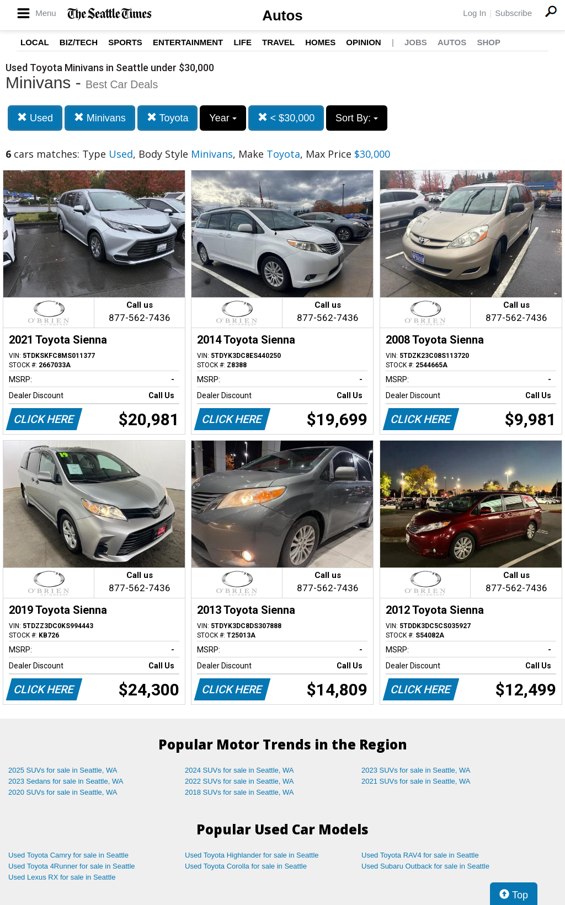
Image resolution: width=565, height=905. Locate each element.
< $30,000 (286, 118)
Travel (278, 42)
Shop (488, 42)
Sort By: (356, 118)
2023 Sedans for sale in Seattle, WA (65, 781)
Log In (474, 13)
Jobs (415, 42)
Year (222, 118)
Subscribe (513, 13)
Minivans (100, 118)
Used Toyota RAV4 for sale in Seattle (420, 855)
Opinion (363, 42)
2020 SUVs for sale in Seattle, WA (63, 792)
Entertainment (188, 42)
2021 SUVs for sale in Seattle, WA (416, 781)
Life (242, 42)
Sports (125, 42)
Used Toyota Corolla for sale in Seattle (246, 866)
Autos (282, 15)
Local (34, 42)
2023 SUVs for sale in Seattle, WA (416, 770)
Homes (320, 42)
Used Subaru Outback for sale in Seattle (425, 866)
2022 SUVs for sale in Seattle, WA (239, 781)
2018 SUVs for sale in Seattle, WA (239, 792)
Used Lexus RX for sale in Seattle (61, 877)
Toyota (168, 118)
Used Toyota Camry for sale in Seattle (68, 855)
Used (35, 118)
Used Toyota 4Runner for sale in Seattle (71, 866)
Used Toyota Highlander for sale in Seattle (252, 855)
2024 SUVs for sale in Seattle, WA (239, 770)
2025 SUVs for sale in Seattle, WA (63, 770)
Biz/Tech (79, 42)
